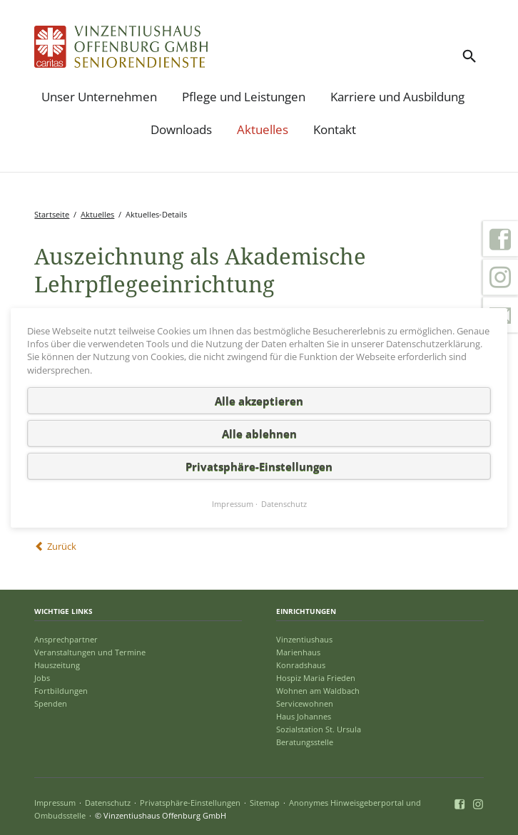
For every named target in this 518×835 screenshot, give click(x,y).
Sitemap (265, 802)
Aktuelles (262, 129)
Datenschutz (108, 802)
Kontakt (334, 129)
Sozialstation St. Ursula (318, 729)
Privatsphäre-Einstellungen (190, 802)
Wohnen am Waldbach (318, 690)
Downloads (181, 129)
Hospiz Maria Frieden (315, 677)
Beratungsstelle (304, 742)
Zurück (61, 546)
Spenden (50, 703)
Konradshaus (300, 665)
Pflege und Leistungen (243, 96)
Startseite (51, 214)
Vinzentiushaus (304, 639)
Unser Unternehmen (99, 96)
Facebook (500, 239)
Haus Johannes (303, 716)
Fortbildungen (61, 690)
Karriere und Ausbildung (397, 96)
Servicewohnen (304, 703)
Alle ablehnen (259, 433)
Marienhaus (298, 652)
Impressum (55, 802)
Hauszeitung (57, 665)
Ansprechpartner (66, 639)
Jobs (42, 677)
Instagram (500, 277)
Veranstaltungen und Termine (90, 652)
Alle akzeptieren (259, 400)
